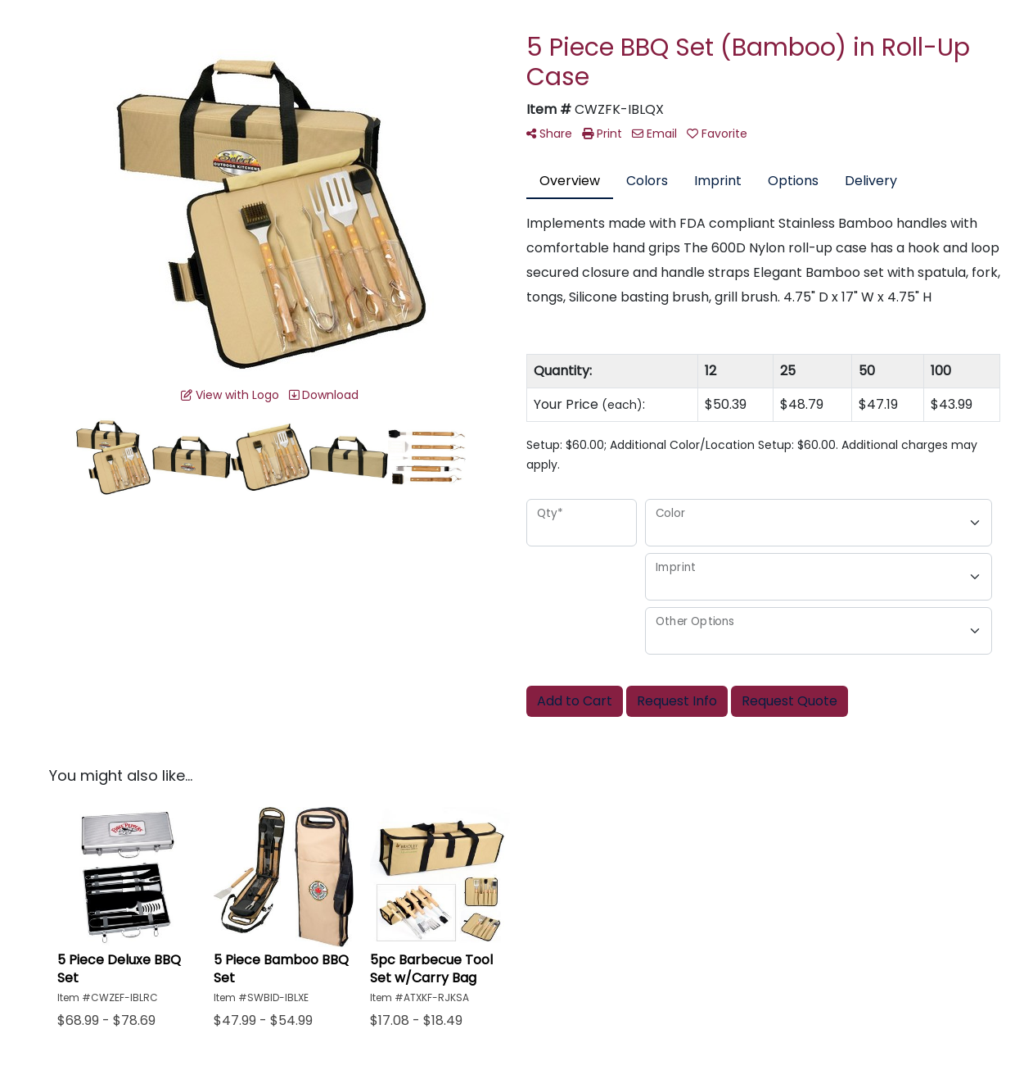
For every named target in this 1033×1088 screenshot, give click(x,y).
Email (654, 133)
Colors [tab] (647, 180)
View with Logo (230, 395)
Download (324, 395)
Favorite (717, 133)
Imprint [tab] (718, 180)
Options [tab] (793, 180)
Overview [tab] (569, 180)
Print (602, 133)
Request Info (677, 700)
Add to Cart (574, 700)
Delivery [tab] (871, 180)
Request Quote (789, 700)
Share (549, 133)
